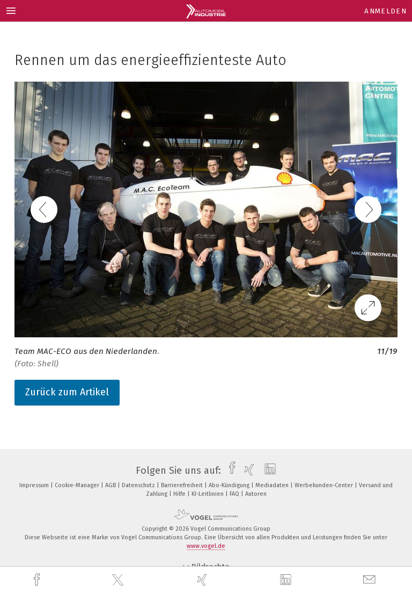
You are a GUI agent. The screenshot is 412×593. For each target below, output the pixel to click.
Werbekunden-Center (325, 485)
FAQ (235, 493)
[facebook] (38, 580)
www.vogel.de (206, 546)
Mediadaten (272, 485)
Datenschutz (139, 485)
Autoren (256, 493)
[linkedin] (287, 580)
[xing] (203, 580)
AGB (111, 485)
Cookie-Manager (78, 485)
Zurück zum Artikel (67, 392)
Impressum (34, 485)
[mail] (370, 580)
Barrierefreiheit (182, 485)
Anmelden (385, 11)
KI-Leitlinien (208, 493)
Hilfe (180, 493)
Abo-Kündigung (230, 485)
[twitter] (119, 580)
